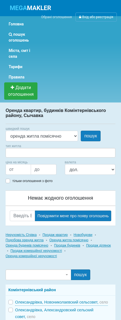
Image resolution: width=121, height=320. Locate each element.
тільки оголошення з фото (32, 181)
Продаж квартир (55, 235)
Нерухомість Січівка (21, 235)
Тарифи (15, 67)
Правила (17, 77)
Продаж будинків (67, 245)
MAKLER (30, 7)
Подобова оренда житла (25, 240)
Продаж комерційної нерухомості (36, 251)
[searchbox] (15, 152)
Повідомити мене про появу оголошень (73, 216)
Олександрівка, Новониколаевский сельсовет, (61, 302)
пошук (90, 135)
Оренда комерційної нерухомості (31, 256)
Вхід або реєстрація (96, 17)
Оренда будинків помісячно (27, 245)
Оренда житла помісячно (68, 240)
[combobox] (60, 152)
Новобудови (82, 235)
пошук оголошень (19, 37)
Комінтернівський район (32, 290)
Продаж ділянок (98, 245)
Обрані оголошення (56, 17)
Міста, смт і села (19, 53)
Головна (16, 24)
